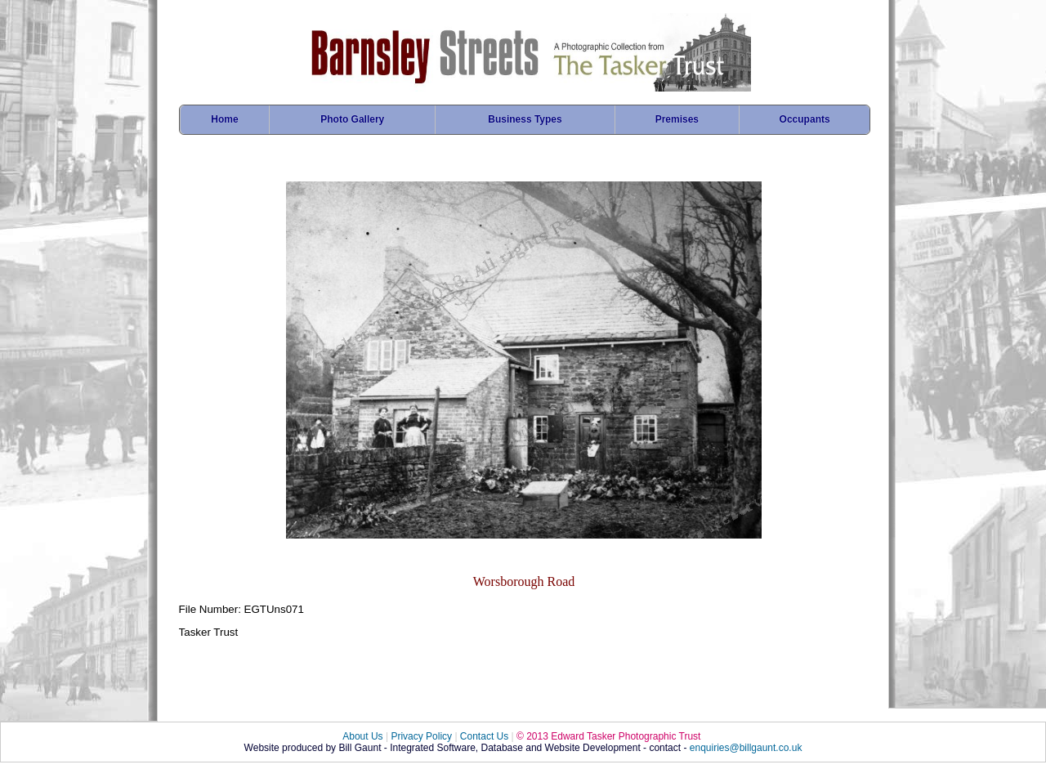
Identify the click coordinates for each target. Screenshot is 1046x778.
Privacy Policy (421, 736)
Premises (677, 119)
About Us (362, 736)
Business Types (524, 119)
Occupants (805, 119)
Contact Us (484, 736)
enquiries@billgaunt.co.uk (746, 747)
